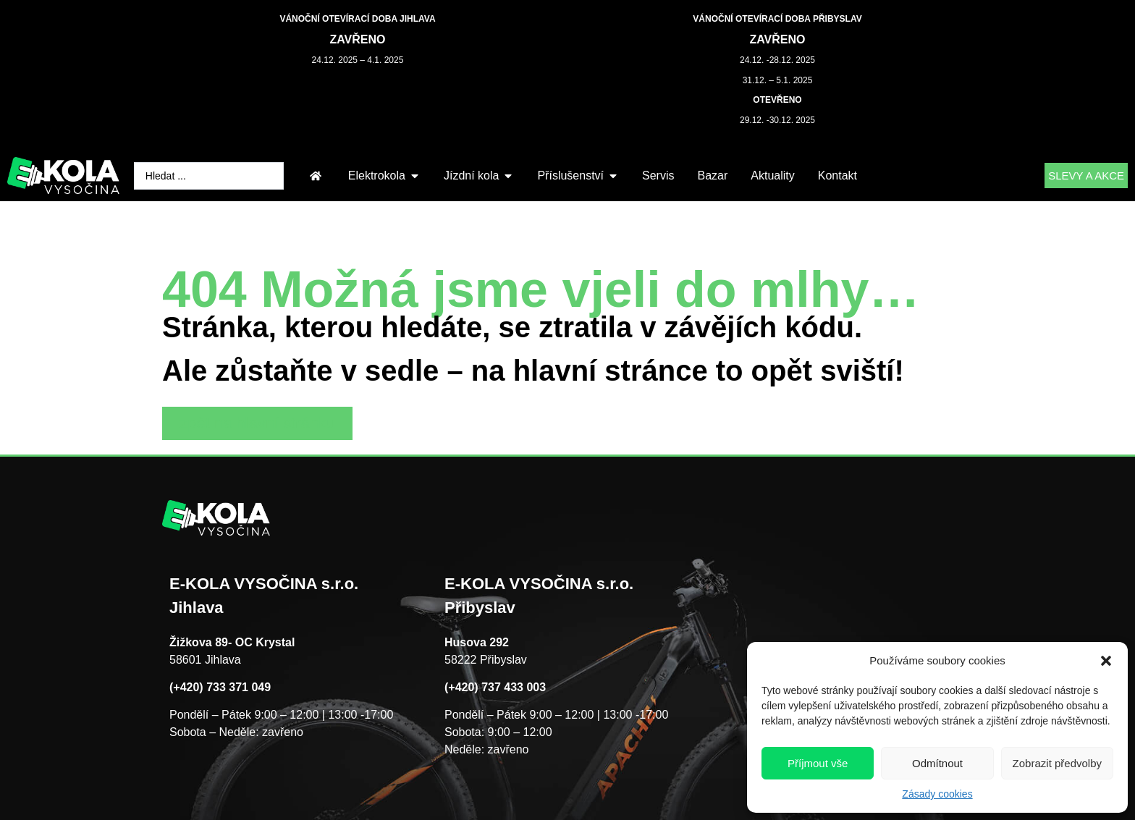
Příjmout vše (818, 763)
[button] (1106, 661)
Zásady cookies (937, 794)
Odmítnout (937, 763)
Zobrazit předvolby (1057, 763)
